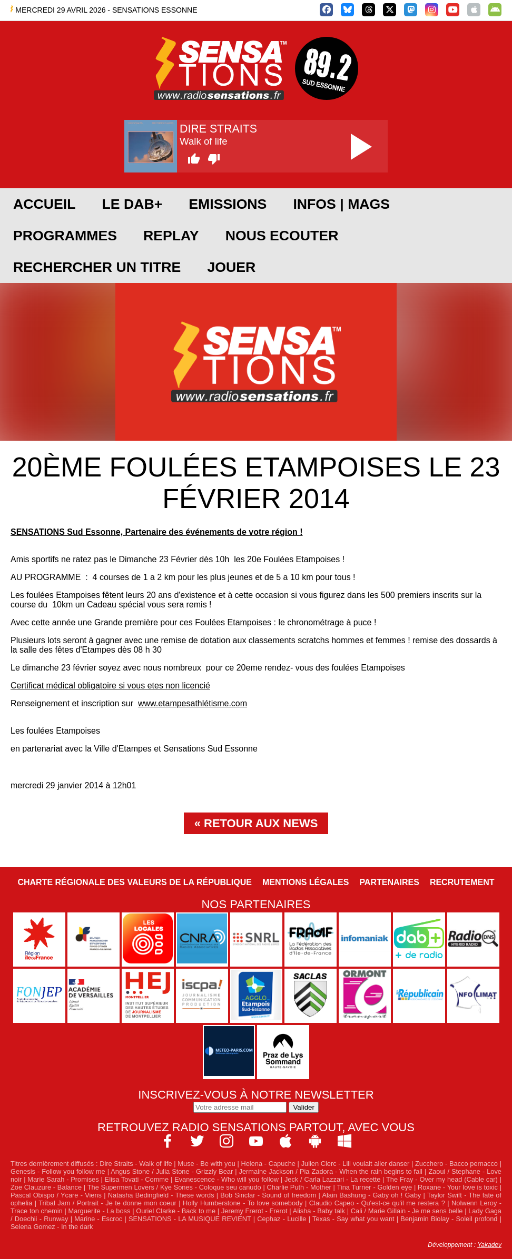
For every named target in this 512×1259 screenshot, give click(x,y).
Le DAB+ (132, 204)
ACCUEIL (44, 204)
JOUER (231, 267)
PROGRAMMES (65, 235)
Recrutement (462, 882)
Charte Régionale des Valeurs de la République (134, 882)
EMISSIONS (228, 204)
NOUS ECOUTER (282, 235)
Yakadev (489, 1244)
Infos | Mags (341, 204)
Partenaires (389, 882)
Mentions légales (305, 882)
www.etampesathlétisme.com (192, 703)
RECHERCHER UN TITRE (97, 267)
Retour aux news (261, 823)
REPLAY (171, 235)
